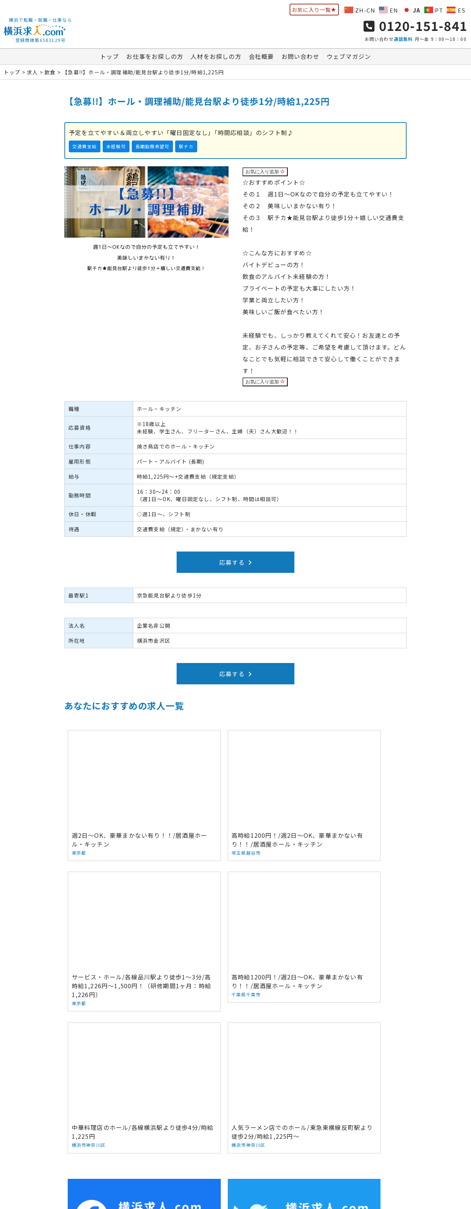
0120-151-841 (415, 27)
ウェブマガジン (349, 58)
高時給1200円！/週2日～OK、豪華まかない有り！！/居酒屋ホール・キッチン (236, 787)
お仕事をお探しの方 (154, 58)
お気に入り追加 (265, 174)
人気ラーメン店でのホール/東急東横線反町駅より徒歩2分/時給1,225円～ (350, 916)
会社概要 (261, 58)
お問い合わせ (300, 58)
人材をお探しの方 (216, 58)
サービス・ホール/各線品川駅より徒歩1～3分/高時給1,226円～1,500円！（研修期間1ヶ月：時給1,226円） (350, 791)
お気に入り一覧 (314, 9)
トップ (109, 58)
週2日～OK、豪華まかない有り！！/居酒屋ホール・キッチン (121, 782)
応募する (235, 564)
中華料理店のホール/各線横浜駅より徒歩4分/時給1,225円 (236, 911)
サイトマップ (365, 1143)
